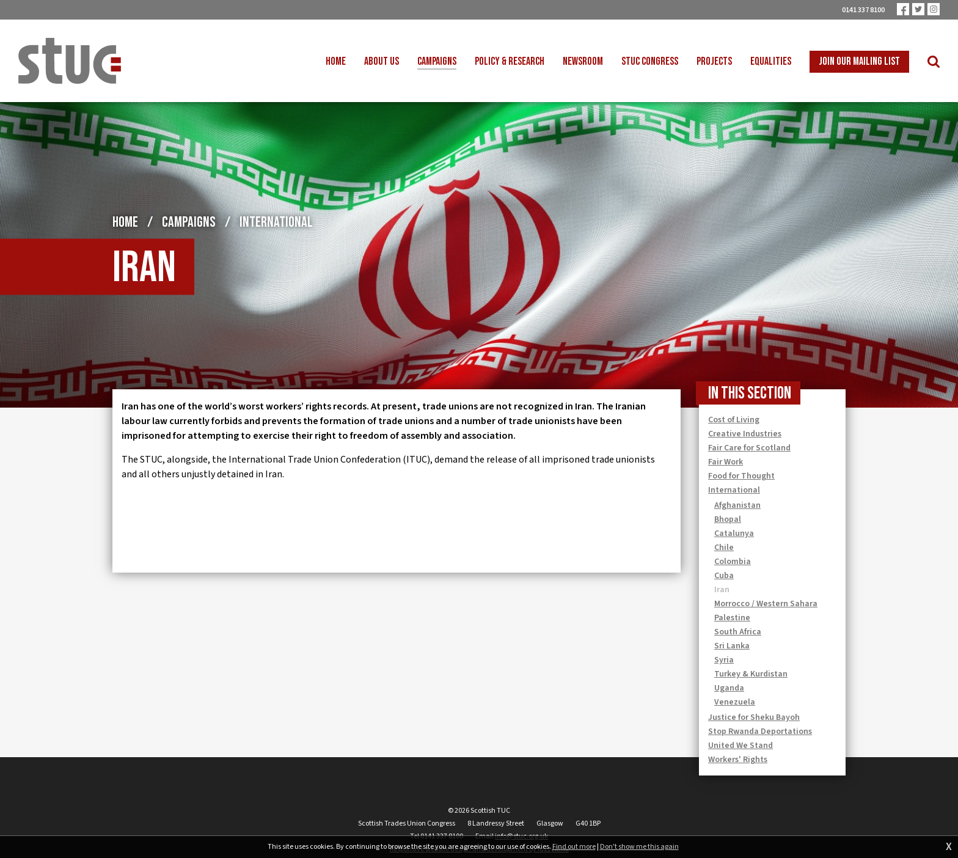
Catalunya (734, 533)
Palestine (732, 618)
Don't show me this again (639, 847)
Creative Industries (744, 434)
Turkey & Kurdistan (751, 674)
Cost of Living (733, 420)
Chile (724, 547)
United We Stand (740, 745)
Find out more (574, 847)
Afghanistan (737, 505)
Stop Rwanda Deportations (760, 731)
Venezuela (734, 702)
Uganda (729, 688)
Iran (721, 590)
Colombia (732, 562)
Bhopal (727, 519)
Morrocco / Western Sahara (765, 604)
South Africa (737, 632)
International (276, 222)
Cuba (724, 576)
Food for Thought (741, 476)
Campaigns (189, 222)
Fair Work (725, 462)
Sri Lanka (732, 646)
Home (125, 222)
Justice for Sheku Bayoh (754, 717)
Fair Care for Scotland (749, 448)
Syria (724, 660)
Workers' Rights (737, 760)
